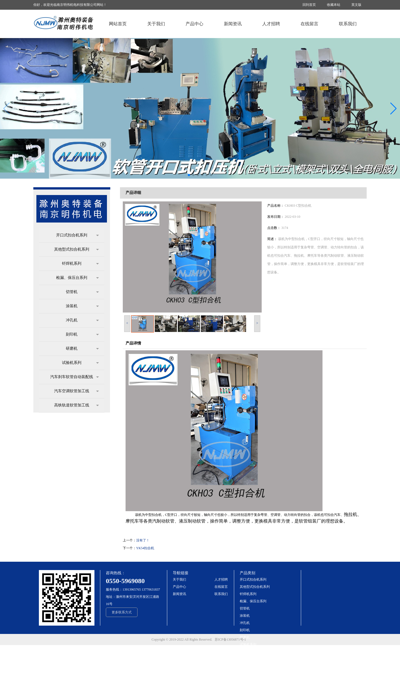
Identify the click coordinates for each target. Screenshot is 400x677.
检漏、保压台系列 (77, 278)
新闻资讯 (179, 594)
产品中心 (179, 587)
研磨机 (82, 348)
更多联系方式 (122, 612)
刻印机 (82, 334)
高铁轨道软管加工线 (76, 405)
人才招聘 (221, 579)
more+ (244, 673)
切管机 (82, 292)
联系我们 (221, 594)
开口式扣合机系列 (77, 235)
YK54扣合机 (145, 548)
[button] (393, 109)
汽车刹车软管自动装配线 (74, 377)
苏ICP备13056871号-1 (232, 639)
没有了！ (142, 540)
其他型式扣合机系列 (76, 249)
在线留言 (221, 587)
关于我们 (179, 579)
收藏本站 (333, 5)
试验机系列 (80, 363)
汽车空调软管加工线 (76, 391)
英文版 (356, 5)
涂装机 (82, 306)
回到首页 (309, 5)
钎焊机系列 (80, 263)
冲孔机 (82, 320)
